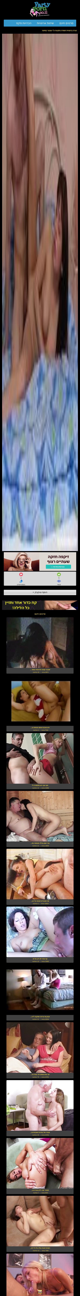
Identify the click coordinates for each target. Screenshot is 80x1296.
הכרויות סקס (23, 23)
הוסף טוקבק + (40, 592)
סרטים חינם (66, 23)
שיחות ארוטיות (45, 23)
